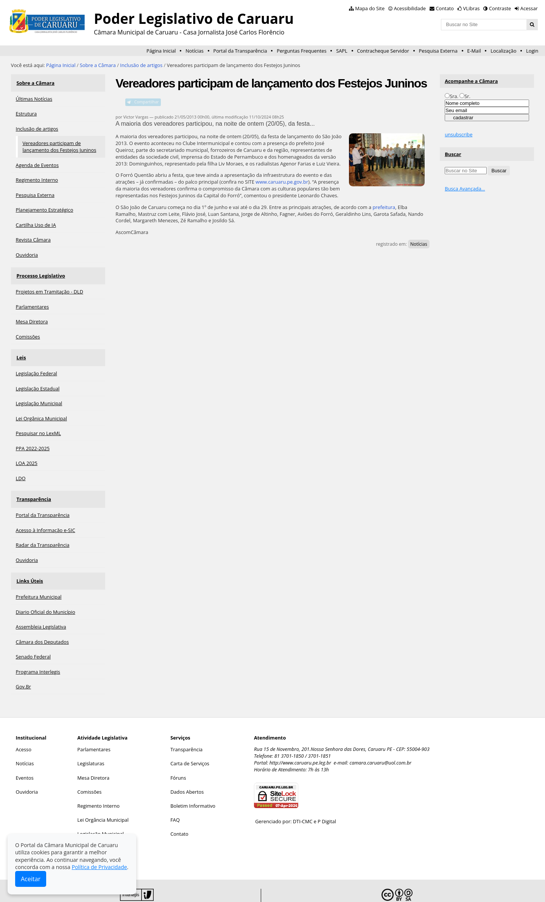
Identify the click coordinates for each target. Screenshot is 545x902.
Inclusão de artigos (141, 65)
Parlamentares (93, 731)
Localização (503, 50)
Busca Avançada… (465, 188)
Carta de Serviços (189, 745)
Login (532, 50)
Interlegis (188, 890)
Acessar (529, 8)
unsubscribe (458, 134)
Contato (445, 8)
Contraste (500, 8)
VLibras (471, 8)
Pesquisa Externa (438, 50)
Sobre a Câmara (98, 65)
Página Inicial (161, 50)
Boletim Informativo (192, 788)
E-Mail (474, 50)
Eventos (25, 759)
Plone (243, 890)
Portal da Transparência (240, 50)
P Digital (327, 803)
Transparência (33, 486)
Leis (20, 348)
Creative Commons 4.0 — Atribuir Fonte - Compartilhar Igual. (459, 890)
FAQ (175, 802)
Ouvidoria (27, 773)
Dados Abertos (187, 773)
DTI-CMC (303, 803)
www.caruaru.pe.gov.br (281, 181)
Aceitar (30, 879)
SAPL (341, 50)
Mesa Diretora (93, 759)
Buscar (453, 154)
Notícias (194, 50)
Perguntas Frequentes (301, 50)
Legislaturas (90, 745)
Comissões (89, 773)
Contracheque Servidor (383, 50)
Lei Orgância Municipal (102, 802)
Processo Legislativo (40, 270)
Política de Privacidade (99, 867)
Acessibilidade (410, 8)
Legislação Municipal (100, 816)
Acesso (23, 731)
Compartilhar (146, 102)
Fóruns (178, 759)
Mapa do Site (370, 8)
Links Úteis (29, 565)
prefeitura (383, 207)
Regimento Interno (98, 788)
